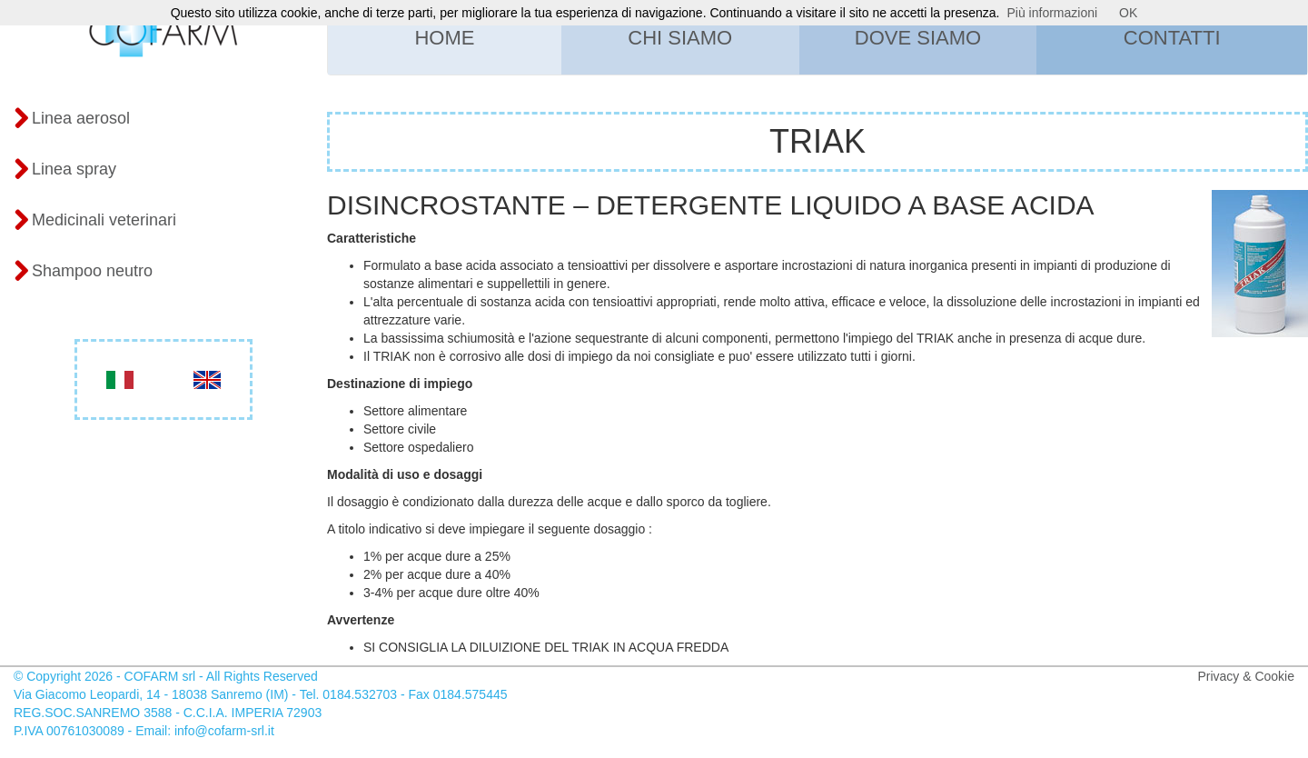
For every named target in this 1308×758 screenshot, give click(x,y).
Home (444, 37)
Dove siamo (918, 37)
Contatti (1172, 37)
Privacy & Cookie (1245, 676)
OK (1128, 12)
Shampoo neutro (83, 272)
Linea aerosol (72, 119)
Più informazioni (1052, 12)
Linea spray (65, 170)
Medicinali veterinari (95, 221)
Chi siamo (680, 37)
